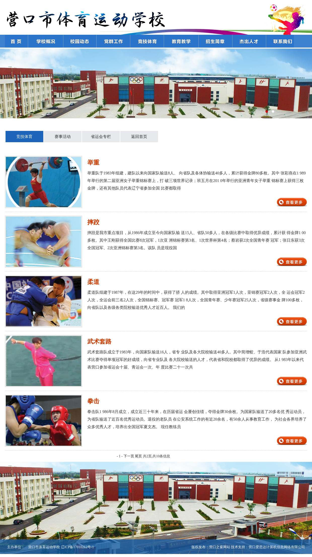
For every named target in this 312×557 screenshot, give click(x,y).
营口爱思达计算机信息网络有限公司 (277, 547)
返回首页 (139, 136)
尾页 (138, 456)
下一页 (129, 456)
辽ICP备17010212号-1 (77, 547)
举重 (93, 162)
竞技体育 (24, 136)
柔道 (93, 282)
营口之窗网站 (219, 547)
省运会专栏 (101, 136)
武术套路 (99, 341)
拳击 (93, 401)
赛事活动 (63, 136)
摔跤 (93, 222)
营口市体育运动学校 (42, 547)
